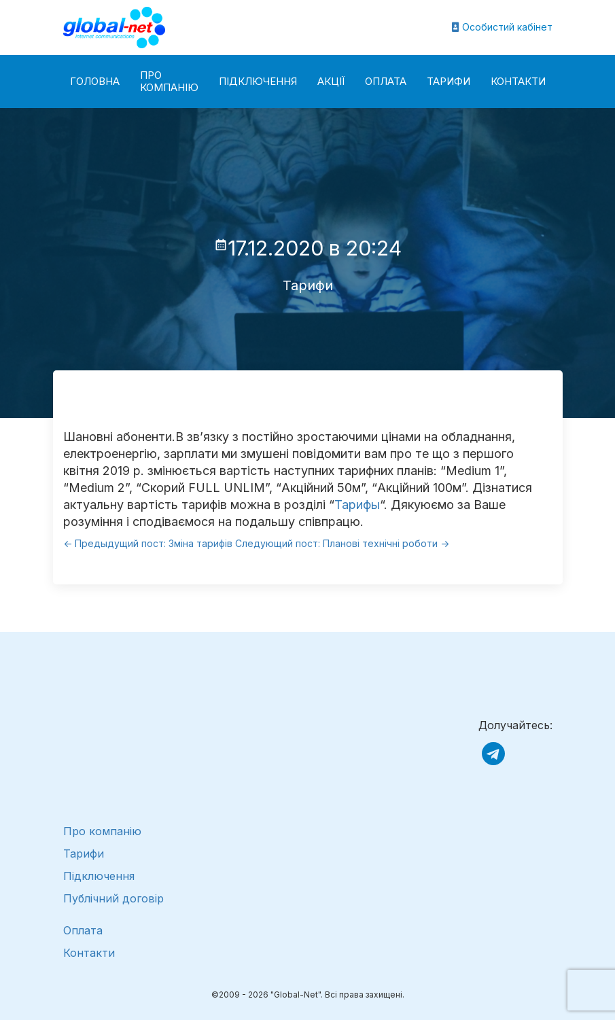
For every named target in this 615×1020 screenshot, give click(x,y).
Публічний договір (113, 898)
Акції (331, 81)
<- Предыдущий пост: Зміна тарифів (147, 543)
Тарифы (357, 504)
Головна (95, 81)
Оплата (385, 81)
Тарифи (448, 81)
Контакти (518, 81)
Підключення (258, 81)
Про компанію (169, 81)
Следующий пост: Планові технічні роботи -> (342, 543)
